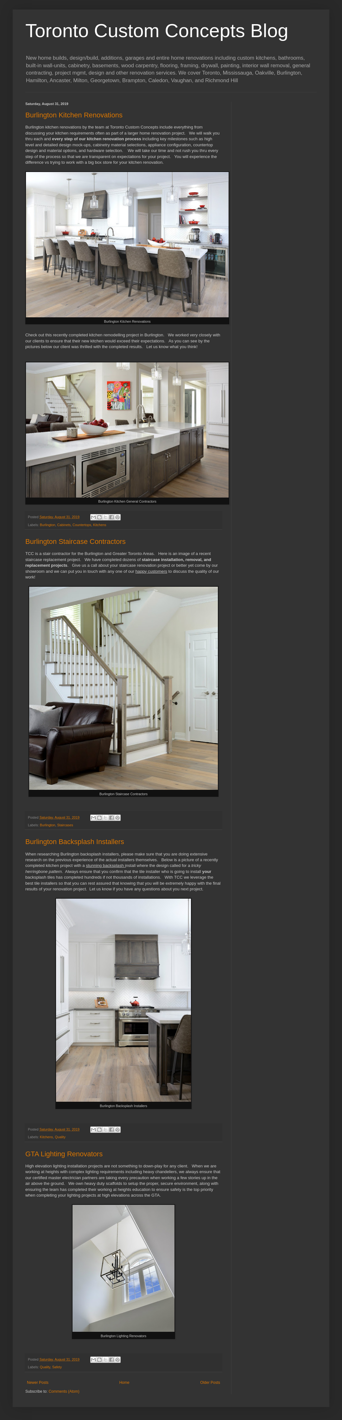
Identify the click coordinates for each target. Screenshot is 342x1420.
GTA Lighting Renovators (64, 1154)
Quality (60, 1137)
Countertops (82, 525)
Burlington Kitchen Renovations (74, 115)
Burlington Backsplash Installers (74, 842)
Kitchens (99, 525)
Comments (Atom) (63, 1391)
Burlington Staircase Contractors (75, 541)
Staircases (65, 825)
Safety (57, 1367)
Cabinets (64, 525)
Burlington (47, 525)
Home (124, 1382)
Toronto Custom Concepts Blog (156, 30)
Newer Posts (37, 1382)
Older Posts (210, 1382)
